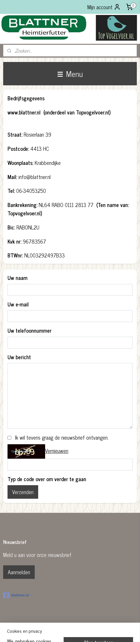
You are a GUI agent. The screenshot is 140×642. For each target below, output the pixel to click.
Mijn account (104, 7)
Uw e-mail (18, 304)
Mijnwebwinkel (115, 631)
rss (60, 631)
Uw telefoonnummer (29, 330)
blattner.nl (16, 595)
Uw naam (17, 278)
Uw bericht (19, 357)
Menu (70, 73)
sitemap (51, 631)
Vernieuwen (56, 450)
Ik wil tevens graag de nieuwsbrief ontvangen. (61, 437)
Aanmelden (19, 572)
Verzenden (23, 491)
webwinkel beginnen (76, 631)
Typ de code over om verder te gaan (47, 479)
